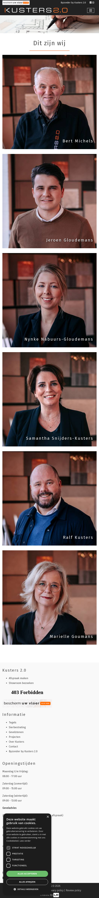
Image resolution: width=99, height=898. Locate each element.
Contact (13, 746)
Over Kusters (16, 741)
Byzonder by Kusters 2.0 (74, 2)
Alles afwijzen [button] (27, 882)
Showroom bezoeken (21, 683)
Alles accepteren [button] (27, 873)
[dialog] (27, 854)
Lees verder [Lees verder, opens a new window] (25, 840)
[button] (27, 889)
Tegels (12, 722)
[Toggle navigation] (90, 10)
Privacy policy (55, 890)
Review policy (73, 890)
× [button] (47, 817)
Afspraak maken (18, 678)
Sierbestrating (17, 727)
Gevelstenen (16, 732)
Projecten (14, 736)
